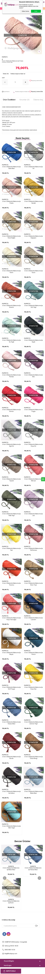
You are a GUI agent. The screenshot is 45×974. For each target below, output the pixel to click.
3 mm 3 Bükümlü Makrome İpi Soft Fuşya (11, 688)
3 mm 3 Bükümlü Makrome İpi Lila (33, 514)
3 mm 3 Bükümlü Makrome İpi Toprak (11, 480)
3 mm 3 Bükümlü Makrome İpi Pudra (11, 202)
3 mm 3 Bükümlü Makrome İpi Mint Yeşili (11, 827)
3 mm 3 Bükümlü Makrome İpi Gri (33, 167)
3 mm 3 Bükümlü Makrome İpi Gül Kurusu (33, 549)
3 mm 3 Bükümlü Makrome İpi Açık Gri (11, 445)
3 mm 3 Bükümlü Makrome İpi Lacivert (33, 618)
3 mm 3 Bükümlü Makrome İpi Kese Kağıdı (11, 237)
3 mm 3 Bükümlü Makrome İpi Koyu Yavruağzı (11, 618)
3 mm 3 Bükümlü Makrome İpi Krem (11, 271)
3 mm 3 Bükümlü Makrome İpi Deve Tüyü (33, 584)
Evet (35, 11)
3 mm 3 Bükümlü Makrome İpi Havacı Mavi (11, 723)
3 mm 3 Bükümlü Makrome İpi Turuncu (11, 584)
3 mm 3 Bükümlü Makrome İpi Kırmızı (11, 410)
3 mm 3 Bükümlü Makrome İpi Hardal (33, 202)
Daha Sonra (25, 11)
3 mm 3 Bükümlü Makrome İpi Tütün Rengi (33, 757)
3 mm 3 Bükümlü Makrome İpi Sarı (11, 549)
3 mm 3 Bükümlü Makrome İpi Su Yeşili (11, 341)
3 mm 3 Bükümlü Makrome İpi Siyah (33, 341)
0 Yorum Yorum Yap (7, 62)
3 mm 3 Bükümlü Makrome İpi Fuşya (33, 410)
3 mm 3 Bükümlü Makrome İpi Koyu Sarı (33, 688)
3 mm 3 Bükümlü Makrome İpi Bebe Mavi (33, 792)
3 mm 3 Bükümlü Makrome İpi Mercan (33, 480)
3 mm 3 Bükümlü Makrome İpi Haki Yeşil (11, 514)
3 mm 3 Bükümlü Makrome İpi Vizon (33, 271)
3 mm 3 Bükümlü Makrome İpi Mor (33, 376)
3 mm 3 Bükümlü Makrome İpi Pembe (11, 376)
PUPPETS (5, 165)
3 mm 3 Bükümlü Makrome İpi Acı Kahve (11, 792)
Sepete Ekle (11, 971)
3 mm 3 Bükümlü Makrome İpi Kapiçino (33, 237)
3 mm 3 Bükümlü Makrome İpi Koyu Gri (33, 445)
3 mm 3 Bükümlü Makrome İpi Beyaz (11, 653)
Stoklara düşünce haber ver (18, 73)
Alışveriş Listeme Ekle (35, 80)
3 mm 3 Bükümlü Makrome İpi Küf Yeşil (33, 306)
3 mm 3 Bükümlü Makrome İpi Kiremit (11, 306)
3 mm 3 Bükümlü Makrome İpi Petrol (33, 653)
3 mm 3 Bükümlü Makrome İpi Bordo (11, 757)
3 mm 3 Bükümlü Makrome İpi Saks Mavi (11, 167)
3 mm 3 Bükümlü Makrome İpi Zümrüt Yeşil (33, 723)
